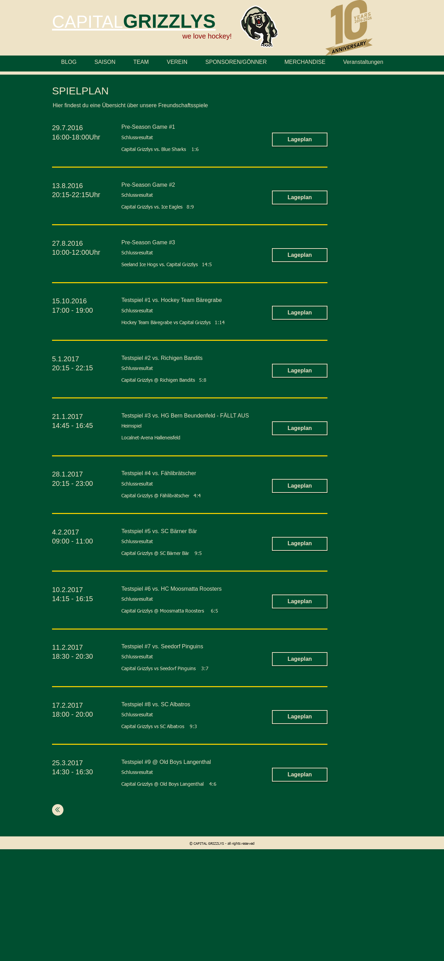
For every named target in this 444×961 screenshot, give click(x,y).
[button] (299, 139)
